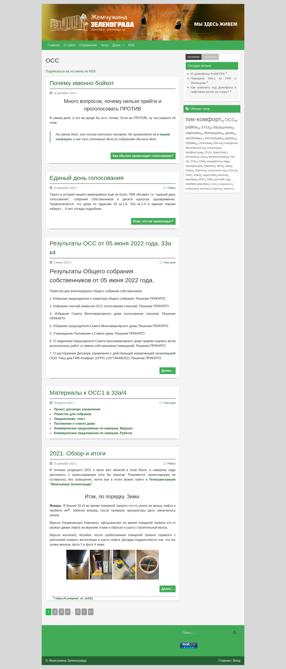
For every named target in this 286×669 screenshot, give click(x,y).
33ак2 (197, 175)
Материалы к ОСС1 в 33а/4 (88, 392)
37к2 (207, 152)
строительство (217, 170)
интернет (192, 156)
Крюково (209, 165)
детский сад (222, 179)
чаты (203, 156)
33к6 (202, 161)
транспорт (220, 152)
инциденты (214, 161)
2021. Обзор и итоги (78, 453)
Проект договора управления (77, 409)
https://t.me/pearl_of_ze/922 (74, 598)
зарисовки (209, 175)
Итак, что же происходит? (153, 221)
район (192, 127)
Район (171, 187)
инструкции (213, 138)
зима (228, 165)
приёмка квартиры (197, 183)
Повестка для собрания (72, 414)
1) (69, 509)
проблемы (193, 138)
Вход (236, 660)
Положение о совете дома (74, 423)
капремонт (225, 183)
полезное (213, 147)
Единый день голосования (87, 177)
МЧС (201, 179)
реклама (191, 179)
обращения (222, 127)
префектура (194, 152)
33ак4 (189, 170)
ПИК (209, 179)
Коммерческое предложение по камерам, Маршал (93, 428)
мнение (205, 188)
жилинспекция (218, 156)
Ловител (200, 170)
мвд (225, 161)
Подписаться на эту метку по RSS (71, 71)
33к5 (188, 175)
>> (91, 611)
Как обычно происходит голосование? (143, 155)
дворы (229, 138)
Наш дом (170, 262)
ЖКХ (220, 165)
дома (229, 133)
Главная (224, 660)
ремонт (228, 188)
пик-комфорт (203, 119)
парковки (193, 133)
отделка (217, 188)
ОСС (230, 119)
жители (222, 175)
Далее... (167, 370)
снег (213, 183)
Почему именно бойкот (82, 83)
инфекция (192, 188)
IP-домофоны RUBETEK (208, 73)
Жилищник (213, 133)
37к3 (205, 127)
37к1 (193, 161)
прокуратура (194, 165)
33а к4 (217, 143)
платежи (205, 143)
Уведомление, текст (69, 418)
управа (191, 143)
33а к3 (232, 170)
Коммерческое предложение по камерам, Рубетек (93, 433)
